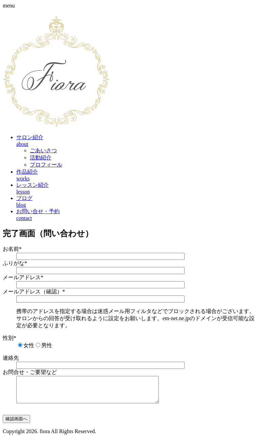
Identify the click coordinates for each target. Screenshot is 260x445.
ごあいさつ (43, 150)
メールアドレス (23, 277)
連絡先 (11, 358)
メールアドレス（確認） (34, 291)
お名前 (12, 249)
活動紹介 (40, 157)
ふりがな (15, 263)
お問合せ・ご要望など (30, 372)
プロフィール (46, 165)
